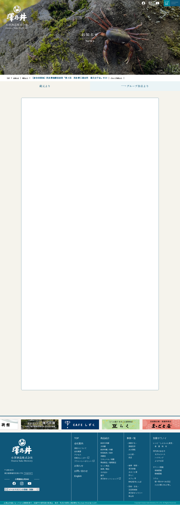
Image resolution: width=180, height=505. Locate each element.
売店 (130, 458)
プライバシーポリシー (83, 461)
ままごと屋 (132, 472)
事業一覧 (131, 438)
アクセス (77, 455)
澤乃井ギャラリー (135, 493)
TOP (9, 78)
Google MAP (31, 473)
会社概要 (77, 452)
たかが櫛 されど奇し (163, 485)
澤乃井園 (132, 469)
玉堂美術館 (132, 490)
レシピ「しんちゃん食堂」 (163, 443)
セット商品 (104, 466)
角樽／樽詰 (104, 469)
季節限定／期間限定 (108, 463)
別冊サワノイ (159, 438)
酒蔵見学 (132, 447)
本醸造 (103, 456)
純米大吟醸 (104, 443)
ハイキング (159, 458)
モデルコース (160, 455)
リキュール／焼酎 (107, 460)
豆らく (131, 475)
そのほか (104, 472)
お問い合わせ (81, 471)
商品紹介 (105, 438)
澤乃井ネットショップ (109, 479)
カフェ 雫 (132, 479)
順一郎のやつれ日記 (162, 482)
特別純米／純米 (106, 453)
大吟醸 (103, 447)
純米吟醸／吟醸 (106, 450)
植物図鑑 (158, 471)
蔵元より (30, 78)
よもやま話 (159, 461)
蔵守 (102, 476)
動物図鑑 (158, 474)
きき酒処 (132, 450)
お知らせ (19, 78)
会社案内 (78, 443)
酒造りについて (80, 448)
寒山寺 (131, 496)
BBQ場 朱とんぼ (134, 482)
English (78, 476)
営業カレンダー (80, 458)
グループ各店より (125, 78)
